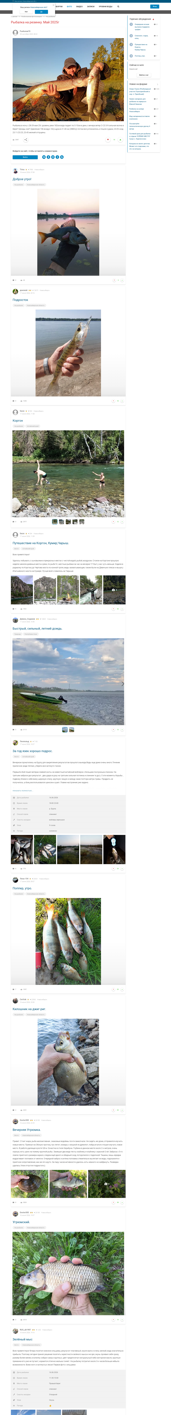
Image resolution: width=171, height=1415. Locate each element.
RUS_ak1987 (25, 1330)
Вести (16, 549)
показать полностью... (23, 790)
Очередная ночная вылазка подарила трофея (142, 27)
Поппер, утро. (140, 56)
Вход (155, 6)
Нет (26, 12)
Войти (25, 157)
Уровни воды (105, 6)
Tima (22, 169)
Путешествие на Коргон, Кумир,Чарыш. (141, 47)
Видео (79, 6)
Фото (69, 6)
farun (22, 411)
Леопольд (24, 741)
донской (23, 290)
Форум (59, 6)
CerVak (23, 999)
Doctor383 (24, 1120)
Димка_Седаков (27, 619)
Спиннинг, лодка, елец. (141, 37)
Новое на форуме (138, 84)
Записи (90, 6)
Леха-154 (24, 878)
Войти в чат (143, 75)
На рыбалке (18, 185)
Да (41, 12)
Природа (17, 634)
